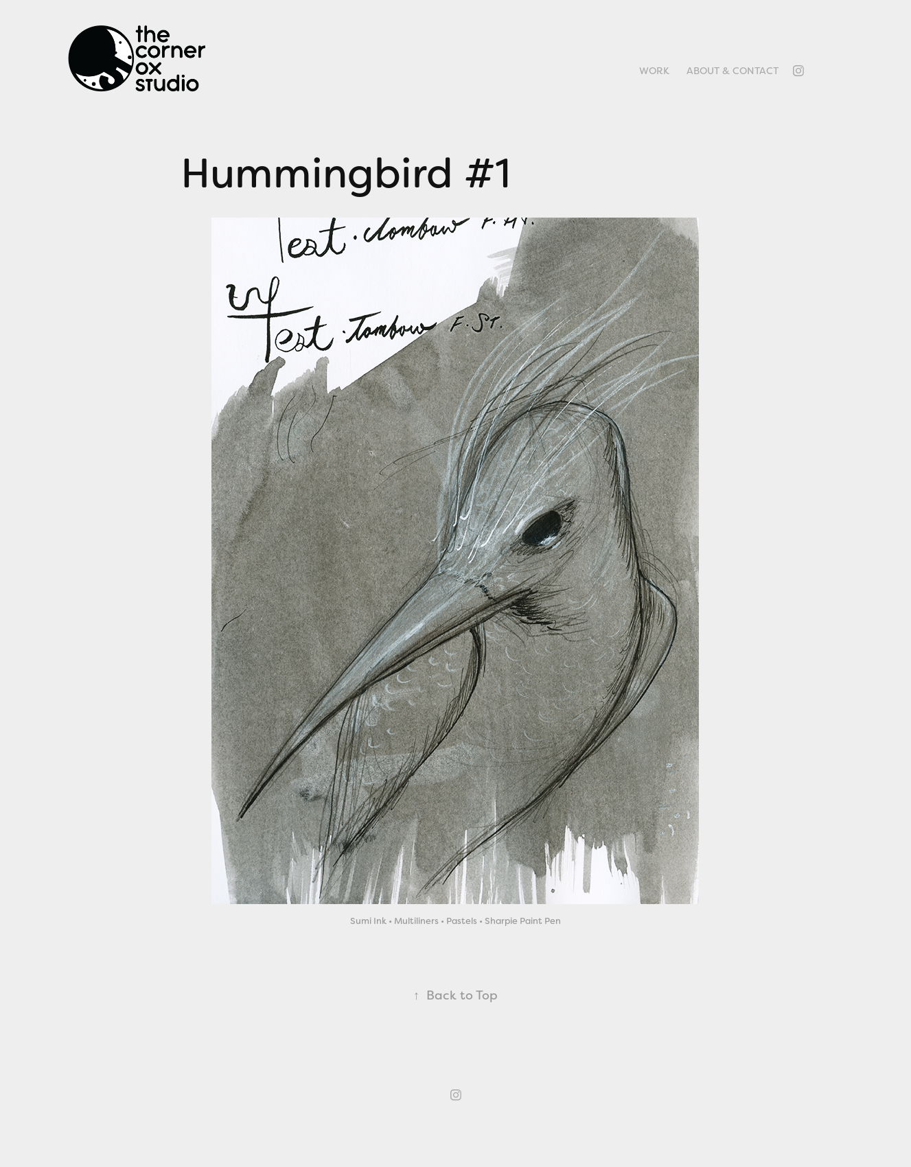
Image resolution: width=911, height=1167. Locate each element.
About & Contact (733, 71)
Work (654, 71)
